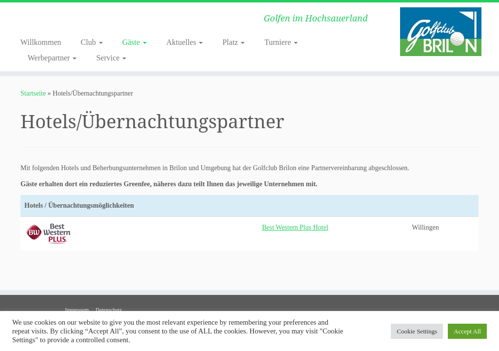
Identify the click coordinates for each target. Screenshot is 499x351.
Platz (233, 42)
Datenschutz (109, 309)
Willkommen (40, 42)
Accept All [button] (467, 331)
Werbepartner (52, 58)
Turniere (281, 42)
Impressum (77, 309)
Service (111, 58)
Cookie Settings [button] (417, 331)
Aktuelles (184, 42)
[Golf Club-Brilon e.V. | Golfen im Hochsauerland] (440, 31)
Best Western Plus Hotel (295, 227)
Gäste (134, 42)
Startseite (33, 93)
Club (92, 42)
